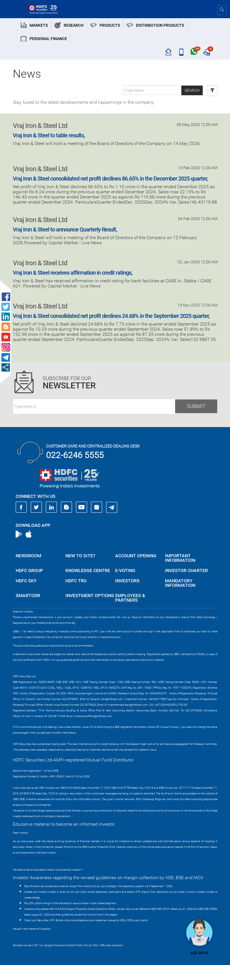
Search (192, 90)
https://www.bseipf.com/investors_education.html (41, 858)
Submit (196, 406)
